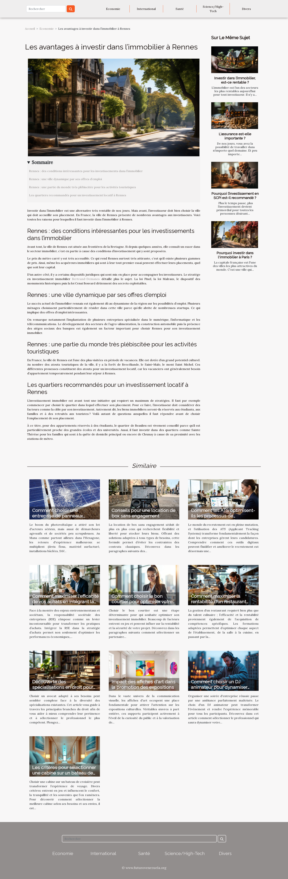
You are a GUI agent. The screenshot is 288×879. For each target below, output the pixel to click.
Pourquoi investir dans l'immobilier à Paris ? (235, 255)
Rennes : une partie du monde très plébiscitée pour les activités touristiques (82, 187)
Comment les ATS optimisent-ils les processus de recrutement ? (223, 516)
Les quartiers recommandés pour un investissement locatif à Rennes (77, 195)
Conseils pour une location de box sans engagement (143, 513)
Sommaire (42, 162)
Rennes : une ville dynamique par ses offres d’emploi (65, 179)
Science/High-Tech (213, 9)
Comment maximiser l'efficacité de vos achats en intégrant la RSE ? (65, 601)
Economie (113, 9)
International (146, 9)
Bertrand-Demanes (86, 279)
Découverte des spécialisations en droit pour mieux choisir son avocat (62, 687)
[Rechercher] (46, 8)
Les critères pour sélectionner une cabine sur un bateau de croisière (64, 773)
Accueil (30, 28)
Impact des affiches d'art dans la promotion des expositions (143, 684)
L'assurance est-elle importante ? (235, 136)
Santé (180, 9)
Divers (246, 9)
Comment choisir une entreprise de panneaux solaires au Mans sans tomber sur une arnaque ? (64, 519)
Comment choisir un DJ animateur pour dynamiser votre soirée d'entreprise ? (219, 687)
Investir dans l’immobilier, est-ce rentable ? (235, 80)
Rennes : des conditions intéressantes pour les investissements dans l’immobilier (86, 171)
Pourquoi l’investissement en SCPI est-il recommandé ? (235, 195)
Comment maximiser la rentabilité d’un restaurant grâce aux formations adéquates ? (218, 604)
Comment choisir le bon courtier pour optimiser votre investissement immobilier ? (141, 601)
